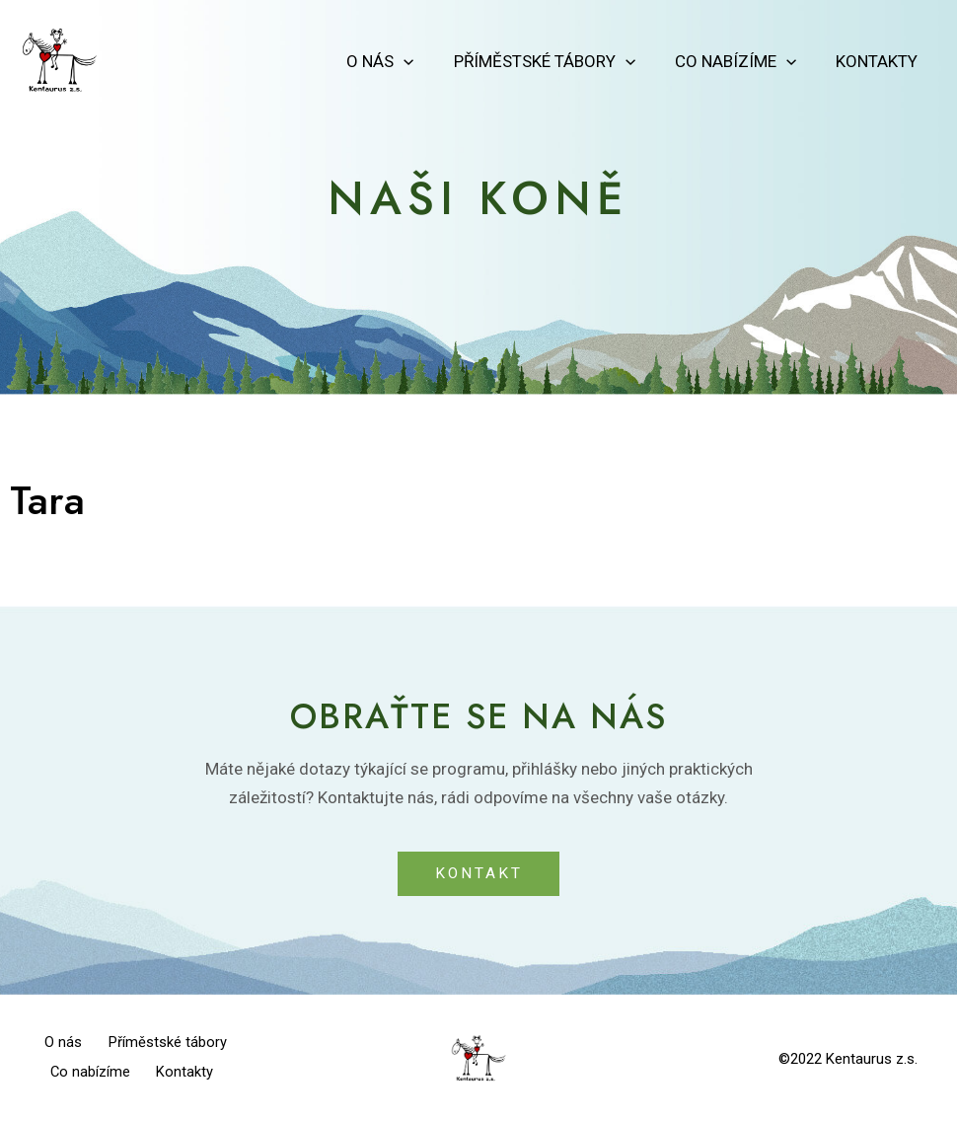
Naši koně (479, 197)
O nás (400, 61)
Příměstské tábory (559, 61)
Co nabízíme (744, 61)
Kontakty (879, 61)
